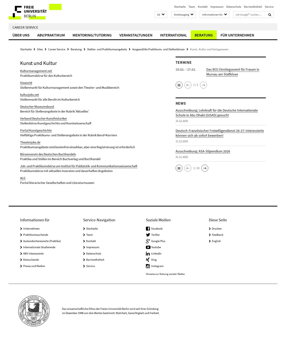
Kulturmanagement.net (36, 71)
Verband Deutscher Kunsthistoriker (43, 118)
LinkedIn (156, 253)
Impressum (216, 6)
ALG (22, 178)
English (216, 241)
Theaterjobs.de (30, 142)
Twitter (155, 234)
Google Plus (158, 241)
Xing (154, 259)
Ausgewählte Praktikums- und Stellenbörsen (158, 49)
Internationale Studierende (39, 247)
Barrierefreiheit (253, 6)
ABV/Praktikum (51, 35)
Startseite (180, 6)
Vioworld (26, 83)
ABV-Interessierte (33, 253)
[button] (161, 14)
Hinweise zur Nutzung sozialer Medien (165, 274)
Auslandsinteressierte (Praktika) (42, 241)
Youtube (156, 247)
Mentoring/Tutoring (92, 35)
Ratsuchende (31, 259)
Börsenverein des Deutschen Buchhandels (48, 154)
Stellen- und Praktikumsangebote (107, 49)
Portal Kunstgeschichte (36, 130)
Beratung (204, 35)
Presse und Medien (34, 266)
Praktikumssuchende (35, 234)
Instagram (157, 266)
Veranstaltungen (135, 35)
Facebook (157, 228)
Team (191, 6)
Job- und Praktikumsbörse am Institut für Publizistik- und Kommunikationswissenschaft (78, 166)
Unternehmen (31, 228)
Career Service (25, 27)
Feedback (217, 234)
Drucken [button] (217, 228)
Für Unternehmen (237, 35)
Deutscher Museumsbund (37, 106)
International (173, 35)
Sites (40, 49)
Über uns (21, 35)
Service (269, 6)
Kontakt (202, 6)
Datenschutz (233, 6)
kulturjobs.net (29, 95)
